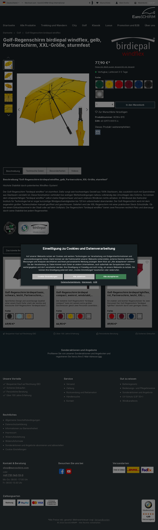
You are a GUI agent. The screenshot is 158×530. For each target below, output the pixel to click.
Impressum (87, 282)
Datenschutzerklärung (71, 282)
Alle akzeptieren (110, 276)
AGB (95, 282)
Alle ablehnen (79, 276)
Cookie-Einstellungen (47, 276)
